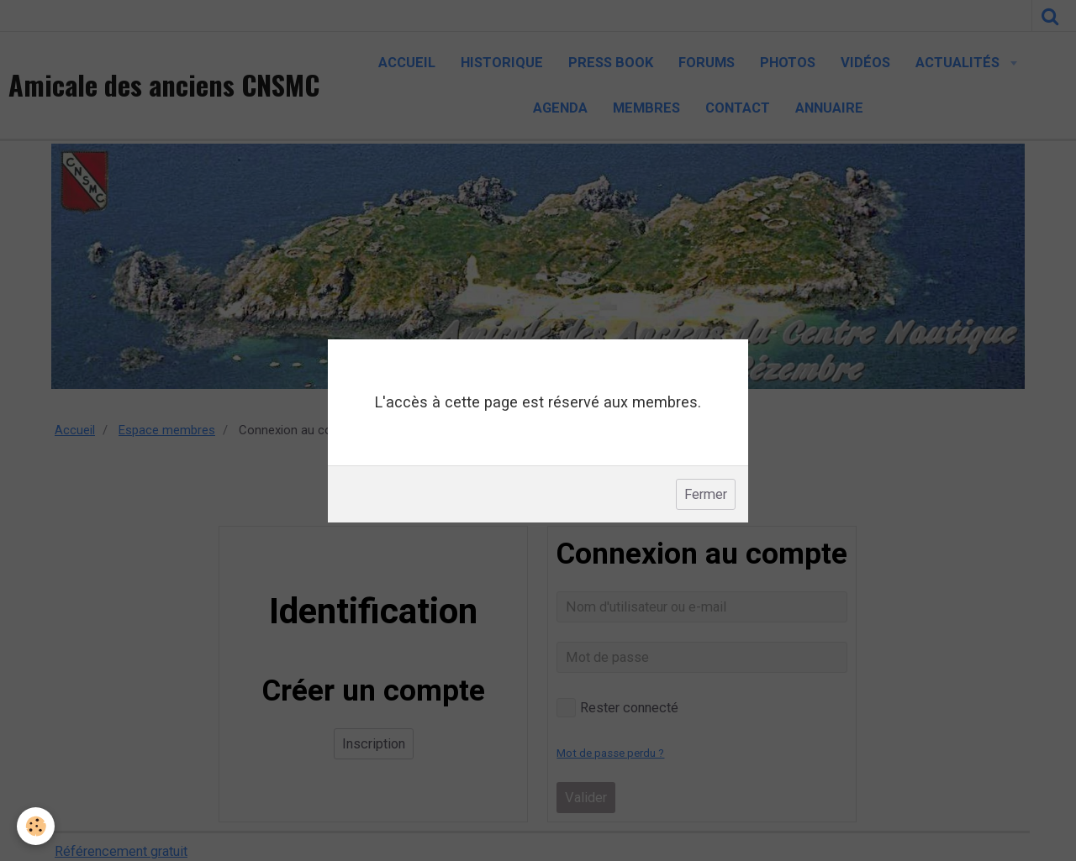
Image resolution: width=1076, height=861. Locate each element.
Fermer (705, 494)
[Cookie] (36, 826)
